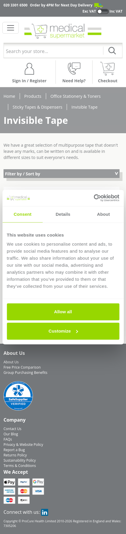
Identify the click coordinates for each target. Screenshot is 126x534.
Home (9, 96)
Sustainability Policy (20, 460)
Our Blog (11, 434)
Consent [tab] (22, 214)
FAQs (8, 439)
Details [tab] (63, 214)
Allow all (63, 311)
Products (32, 96)
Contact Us (12, 428)
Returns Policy (15, 455)
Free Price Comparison (22, 367)
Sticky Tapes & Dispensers (37, 107)
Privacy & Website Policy (23, 444)
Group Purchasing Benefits (25, 372)
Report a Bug (14, 449)
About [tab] (103, 214)
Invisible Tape (84, 107)
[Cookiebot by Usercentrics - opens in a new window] (93, 198)
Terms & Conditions (20, 465)
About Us (11, 362)
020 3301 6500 (16, 5)
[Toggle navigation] (10, 28)
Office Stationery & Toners (76, 96)
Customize (63, 330)
